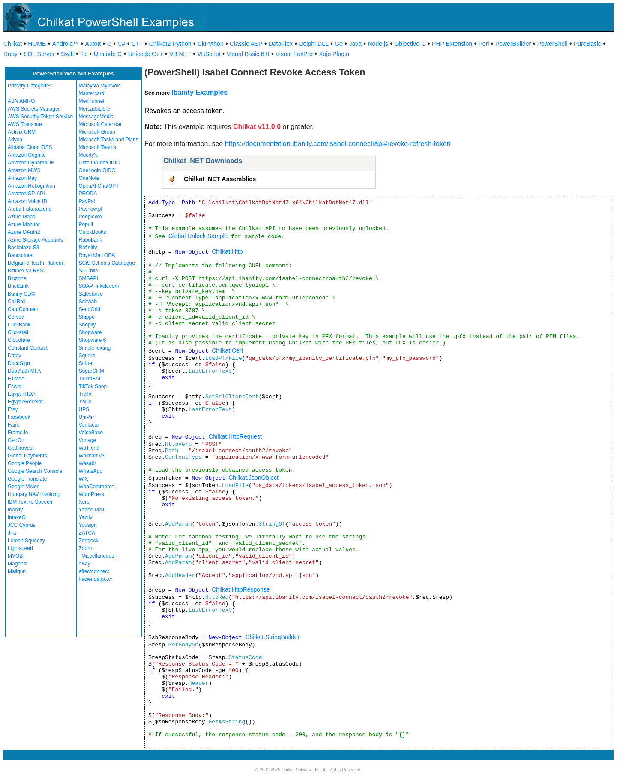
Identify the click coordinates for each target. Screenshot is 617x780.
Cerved (16, 317)
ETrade (16, 379)
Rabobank (90, 240)
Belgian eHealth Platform (36, 263)
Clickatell (18, 332)
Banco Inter (21, 255)
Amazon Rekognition (31, 186)
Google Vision (24, 487)
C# (121, 43)
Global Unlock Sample (198, 236)
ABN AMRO (21, 101)
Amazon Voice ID (27, 201)
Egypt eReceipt (25, 402)
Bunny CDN (21, 294)
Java (355, 43)
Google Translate (27, 479)
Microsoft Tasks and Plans (108, 140)
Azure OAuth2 (24, 232)
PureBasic (587, 43)
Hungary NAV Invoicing (34, 494)
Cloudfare (19, 340)
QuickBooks (92, 232)
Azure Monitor (24, 224)
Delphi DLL (313, 43)
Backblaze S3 (23, 248)
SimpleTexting (95, 348)
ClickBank (19, 325)
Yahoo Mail (91, 510)
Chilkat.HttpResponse (241, 589)
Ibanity (15, 510)
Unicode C (108, 54)
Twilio (85, 402)
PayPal (87, 201)
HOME (37, 43)
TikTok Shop (93, 386)
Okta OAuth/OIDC (99, 163)
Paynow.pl (90, 209)
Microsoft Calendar (100, 124)
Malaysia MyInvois (100, 86)
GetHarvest (21, 448)
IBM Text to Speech (30, 502)
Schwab (88, 302)
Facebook (19, 417)
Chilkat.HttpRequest (235, 436)
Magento (18, 564)
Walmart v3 (92, 456)
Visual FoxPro (294, 54)
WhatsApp (90, 471)
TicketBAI (90, 379)
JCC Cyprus (22, 525)
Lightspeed (20, 548)
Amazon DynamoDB (31, 163)
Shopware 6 (92, 340)
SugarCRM (91, 371)
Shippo (87, 317)
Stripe (85, 363)
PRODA (88, 194)
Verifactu (89, 425)
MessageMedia (96, 117)
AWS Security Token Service (40, 117)
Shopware (90, 332)
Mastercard (92, 93)
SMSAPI (88, 278)
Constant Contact (28, 348)
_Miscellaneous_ (98, 556)
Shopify (87, 325)
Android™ (65, 43)
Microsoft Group (97, 132)
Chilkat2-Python (170, 43)
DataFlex (281, 43)
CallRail (16, 302)
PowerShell (552, 43)
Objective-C (409, 43)
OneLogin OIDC (97, 170)
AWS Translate (25, 124)
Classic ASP (246, 43)
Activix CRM (22, 132)
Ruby (10, 54)
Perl (484, 43)
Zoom (85, 548)
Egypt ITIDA (22, 394)
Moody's (88, 155)
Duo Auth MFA (24, 371)
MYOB (15, 556)
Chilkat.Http (227, 251)
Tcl (83, 54)
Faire (13, 425)
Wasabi (87, 463)
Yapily (86, 517)
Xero (84, 502)
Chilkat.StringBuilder (272, 637)
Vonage (87, 440)
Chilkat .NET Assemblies (220, 179)
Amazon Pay (22, 178)
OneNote (89, 178)
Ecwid (14, 386)
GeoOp (16, 440)
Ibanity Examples (199, 92)
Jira (12, 533)
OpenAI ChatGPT (99, 186)
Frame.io (18, 433)
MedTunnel (92, 101)
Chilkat (12, 43)
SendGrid (90, 309)
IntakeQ (17, 517)
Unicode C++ (145, 54)
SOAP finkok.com (99, 286)
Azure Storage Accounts (35, 240)
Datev (14, 356)
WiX (83, 479)
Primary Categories (30, 86)
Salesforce (91, 294)
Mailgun (17, 571)
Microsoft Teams (97, 147)
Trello (85, 394)
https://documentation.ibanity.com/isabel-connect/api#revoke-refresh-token (338, 143)
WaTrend (89, 448)
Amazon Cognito (27, 155)
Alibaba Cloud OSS (30, 147)
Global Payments (27, 456)
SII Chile (88, 271)
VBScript (208, 54)
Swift (67, 54)
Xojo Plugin (334, 54)
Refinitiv (88, 248)
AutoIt (93, 43)
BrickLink (18, 286)
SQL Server (39, 54)
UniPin (86, 417)
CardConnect (23, 309)
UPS (84, 409)
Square (87, 356)
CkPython (211, 43)
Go (339, 43)
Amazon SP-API (26, 194)
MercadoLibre (94, 109)
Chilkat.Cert (227, 350)
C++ (137, 43)
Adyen (15, 140)
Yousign (88, 525)
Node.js (378, 43)
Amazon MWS (24, 170)
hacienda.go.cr (96, 579)
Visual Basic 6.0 (248, 54)
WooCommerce (96, 487)
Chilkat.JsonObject (253, 477)
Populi (86, 224)
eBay (84, 564)
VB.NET (180, 54)
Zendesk (89, 541)
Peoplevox (91, 217)
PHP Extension (452, 43)
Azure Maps (21, 217)
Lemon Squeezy (26, 541)
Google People (25, 463)
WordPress (91, 494)
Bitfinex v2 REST (27, 271)
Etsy (13, 409)
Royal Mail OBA (97, 255)
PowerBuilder (513, 43)
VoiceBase (91, 433)
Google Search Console (35, 471)
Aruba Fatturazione (29, 209)
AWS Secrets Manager (34, 109)
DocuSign (19, 363)
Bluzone (17, 278)
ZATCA (87, 533)
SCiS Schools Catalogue (107, 263)
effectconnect (94, 571)
